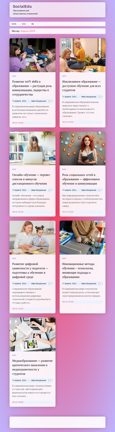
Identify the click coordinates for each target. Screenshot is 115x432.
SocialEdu (22, 6)
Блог (14, 76)
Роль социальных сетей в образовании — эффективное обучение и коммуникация (81, 180)
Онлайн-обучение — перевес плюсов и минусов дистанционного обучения (31, 180)
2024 (24, 24)
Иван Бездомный (38, 101)
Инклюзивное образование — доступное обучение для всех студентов (81, 86)
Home (14, 24)
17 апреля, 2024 (19, 101)
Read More (17, 123)
